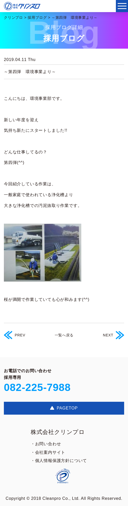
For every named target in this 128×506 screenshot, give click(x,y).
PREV (14, 335)
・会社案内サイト (48, 452)
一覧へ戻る (64, 335)
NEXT (113, 335)
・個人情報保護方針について (59, 460)
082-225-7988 (37, 387)
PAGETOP (64, 408)
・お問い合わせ (46, 444)
